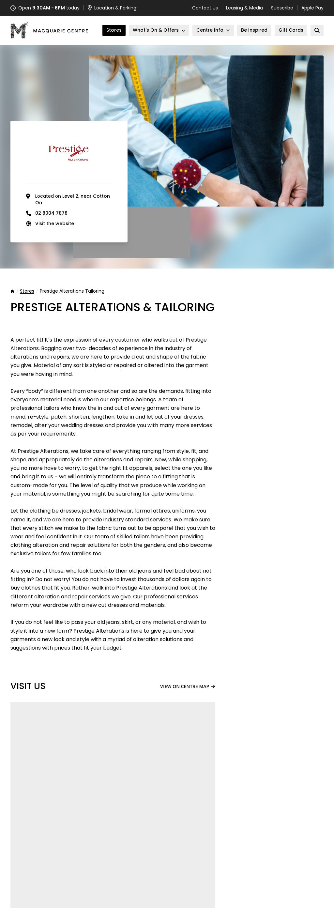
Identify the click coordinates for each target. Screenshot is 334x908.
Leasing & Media (244, 8)
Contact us (205, 8)
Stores (27, 291)
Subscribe (282, 8)
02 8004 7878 (51, 213)
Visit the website (54, 223)
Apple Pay (312, 8)
